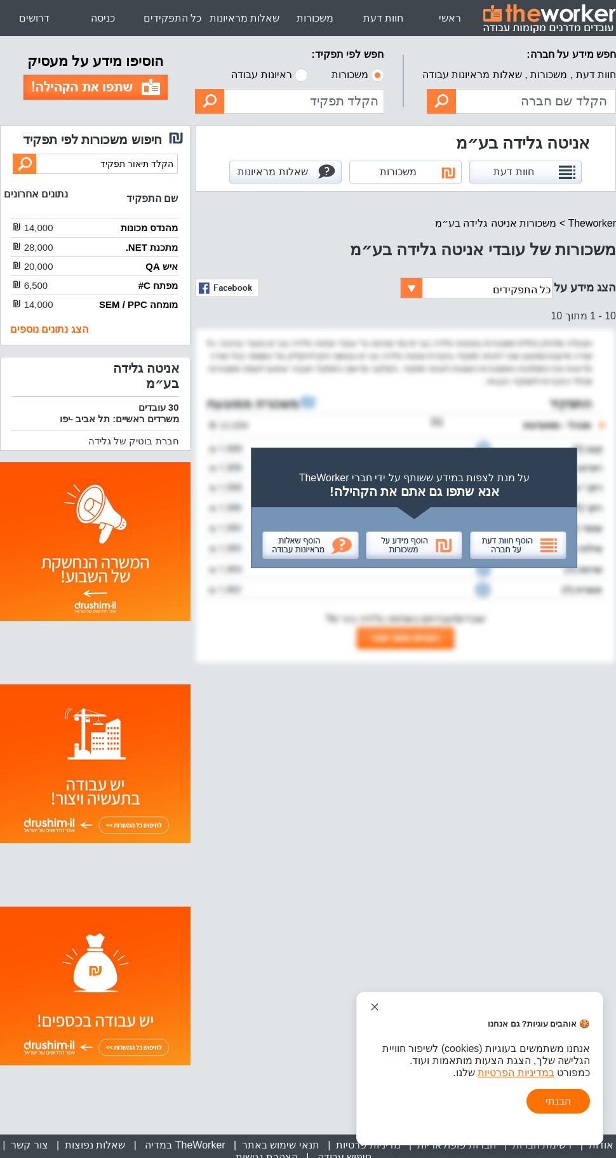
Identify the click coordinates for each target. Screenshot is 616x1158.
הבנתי (558, 1101)
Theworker (592, 223)
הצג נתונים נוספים (49, 329)
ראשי (450, 18)
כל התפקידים (172, 18)
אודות (601, 1145)
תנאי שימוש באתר (280, 1145)
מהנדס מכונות (149, 227)
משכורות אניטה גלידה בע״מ (495, 223)
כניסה (103, 18)
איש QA (161, 266)
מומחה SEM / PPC (138, 304)
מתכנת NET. (152, 247)
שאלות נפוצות (95, 1145)
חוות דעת (383, 18)
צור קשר (29, 1145)
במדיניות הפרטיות (516, 1072)
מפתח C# (158, 285)
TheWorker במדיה (183, 1145)
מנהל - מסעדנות (556, 425)
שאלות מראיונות (244, 18)
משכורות (315, 18)
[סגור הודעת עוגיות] (375, 1007)
